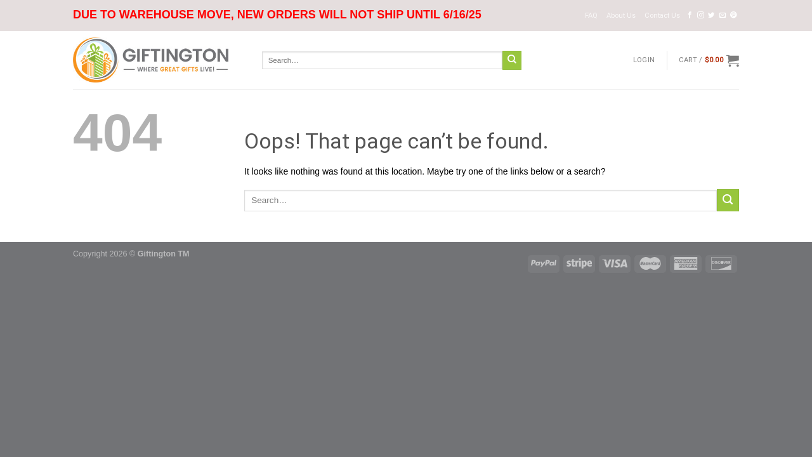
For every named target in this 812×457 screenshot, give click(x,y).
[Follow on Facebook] (689, 15)
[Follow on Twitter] (711, 15)
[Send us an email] (722, 15)
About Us (621, 15)
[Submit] (511, 60)
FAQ (591, 15)
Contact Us (662, 15)
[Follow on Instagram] (700, 15)
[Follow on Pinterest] (733, 15)
